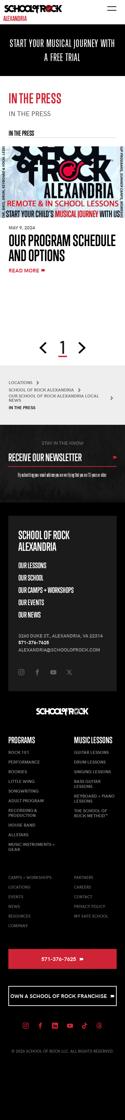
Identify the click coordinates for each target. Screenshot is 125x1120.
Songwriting (23, 791)
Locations (19, 887)
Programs (21, 740)
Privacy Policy (89, 906)
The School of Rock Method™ (91, 813)
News (14, 906)
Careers (82, 887)
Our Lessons (32, 565)
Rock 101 (18, 752)
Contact (83, 896)
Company (18, 925)
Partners (83, 877)
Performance (24, 762)
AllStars (18, 835)
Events (15, 896)
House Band (21, 825)
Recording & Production (22, 812)
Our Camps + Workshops (46, 590)
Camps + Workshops (30, 877)
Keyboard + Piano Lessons (94, 798)
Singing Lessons (92, 772)
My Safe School (91, 916)
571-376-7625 (33, 642)
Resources (19, 916)
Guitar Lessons (91, 752)
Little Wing (21, 781)
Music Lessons (93, 740)
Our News (29, 614)
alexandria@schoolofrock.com (59, 650)
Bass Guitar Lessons (87, 783)
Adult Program (26, 801)
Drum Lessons (90, 762)
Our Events (31, 602)
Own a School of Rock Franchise (62, 995)
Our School (30, 577)
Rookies (17, 772)
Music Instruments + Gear (31, 846)
